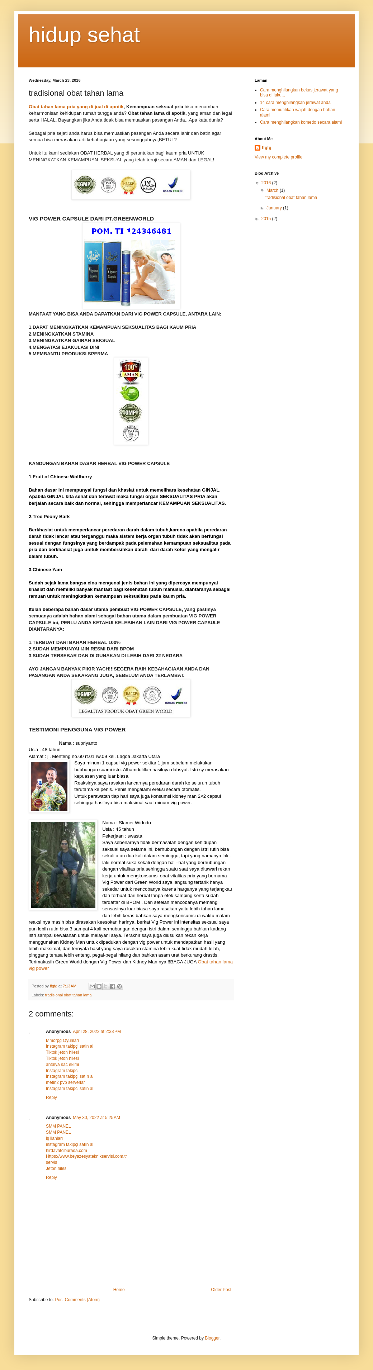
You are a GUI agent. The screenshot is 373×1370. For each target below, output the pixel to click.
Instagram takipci (62, 1070)
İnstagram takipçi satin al (69, 1046)
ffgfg (267, 147)
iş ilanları (54, 1138)
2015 (266, 218)
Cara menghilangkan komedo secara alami (301, 122)
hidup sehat (84, 35)
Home (119, 1289)
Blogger (212, 1338)
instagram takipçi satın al (69, 1144)
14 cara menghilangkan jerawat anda (295, 102)
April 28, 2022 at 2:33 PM (97, 1031)
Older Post (221, 1289)
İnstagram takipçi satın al (70, 1076)
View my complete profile (278, 157)
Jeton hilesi (56, 1168)
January (274, 207)
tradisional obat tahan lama (68, 995)
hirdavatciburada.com (66, 1150)
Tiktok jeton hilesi (62, 1052)
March (273, 190)
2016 (266, 182)
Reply (51, 1097)
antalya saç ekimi (62, 1064)
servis (51, 1162)
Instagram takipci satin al (69, 1088)
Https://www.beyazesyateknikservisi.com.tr (86, 1156)
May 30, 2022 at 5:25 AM (96, 1117)
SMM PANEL (58, 1126)
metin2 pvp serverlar (65, 1082)
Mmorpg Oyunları (62, 1040)
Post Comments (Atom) (77, 1299)
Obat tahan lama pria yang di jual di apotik (76, 106)
